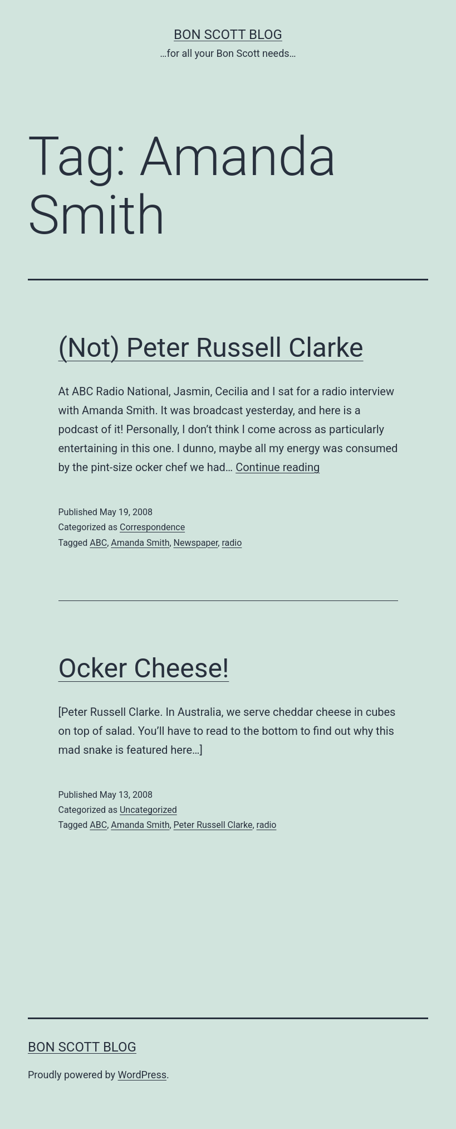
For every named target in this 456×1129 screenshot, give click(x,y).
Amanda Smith (140, 542)
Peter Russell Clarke (213, 825)
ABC (98, 542)
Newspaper (196, 542)
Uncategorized (148, 810)
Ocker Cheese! (143, 668)
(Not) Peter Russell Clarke (211, 348)
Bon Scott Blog (228, 34)
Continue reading (278, 467)
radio (232, 542)
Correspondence (152, 527)
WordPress (142, 1074)
